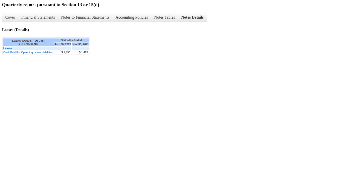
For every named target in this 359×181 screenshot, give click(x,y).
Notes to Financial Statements (85, 17)
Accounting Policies (131, 17)
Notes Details (192, 17)
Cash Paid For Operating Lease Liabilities (28, 52)
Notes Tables (164, 17)
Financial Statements (38, 17)
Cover (10, 17)
